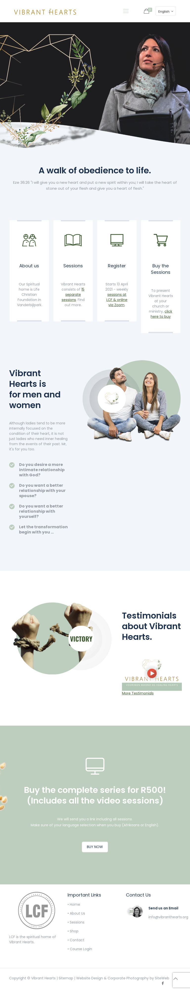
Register (117, 266)
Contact (77, 940)
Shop (74, 931)
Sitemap (66, 978)
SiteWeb (162, 978)
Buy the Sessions (160, 269)
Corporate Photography (128, 978)
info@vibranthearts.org (168, 917)
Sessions (73, 266)
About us (29, 266)
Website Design (89, 978)
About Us (77, 913)
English (166, 11)
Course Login (81, 948)
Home (75, 904)
